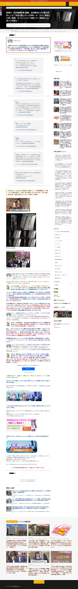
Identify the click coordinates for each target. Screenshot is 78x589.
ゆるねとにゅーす (59, 71)
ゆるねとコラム (58, 234)
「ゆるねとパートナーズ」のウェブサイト (19, 464)
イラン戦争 (31, 538)
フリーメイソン (9, 538)
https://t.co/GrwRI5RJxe (36, 86)
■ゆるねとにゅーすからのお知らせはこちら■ (39, 0)
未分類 (56, 262)
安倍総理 (30, 25)
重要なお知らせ (58, 278)
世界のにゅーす (58, 250)
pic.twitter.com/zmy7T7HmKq (22, 67)
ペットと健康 (57, 247)
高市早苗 (45, 538)
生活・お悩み (57, 268)
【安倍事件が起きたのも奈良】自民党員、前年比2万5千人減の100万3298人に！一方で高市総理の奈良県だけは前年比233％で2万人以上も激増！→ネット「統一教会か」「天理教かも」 (16, 544)
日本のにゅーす (15, 24)
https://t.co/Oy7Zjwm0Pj (21, 177)
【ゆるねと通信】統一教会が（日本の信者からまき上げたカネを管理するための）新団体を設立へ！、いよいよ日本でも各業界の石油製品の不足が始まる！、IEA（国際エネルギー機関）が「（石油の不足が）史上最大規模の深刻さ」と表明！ (61, 570)
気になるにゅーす (58, 265)
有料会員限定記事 (58, 259)
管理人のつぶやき (58, 271)
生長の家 (9, 26)
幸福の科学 (38, 25)
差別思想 (34, 25)
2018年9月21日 (28, 70)
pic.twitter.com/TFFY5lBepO (24, 112)
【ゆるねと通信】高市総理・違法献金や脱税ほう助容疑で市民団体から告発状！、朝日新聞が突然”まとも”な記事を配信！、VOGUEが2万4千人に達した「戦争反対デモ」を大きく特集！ (16, 569)
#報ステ (35, 65)
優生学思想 (18, 25)
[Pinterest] (1, 11)
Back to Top (39, 582)
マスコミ (14, 25)
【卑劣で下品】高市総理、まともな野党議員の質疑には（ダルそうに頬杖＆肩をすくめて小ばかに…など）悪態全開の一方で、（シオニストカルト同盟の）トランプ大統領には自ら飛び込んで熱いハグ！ (63, 195)
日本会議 (45, 25)
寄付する (28, 368)
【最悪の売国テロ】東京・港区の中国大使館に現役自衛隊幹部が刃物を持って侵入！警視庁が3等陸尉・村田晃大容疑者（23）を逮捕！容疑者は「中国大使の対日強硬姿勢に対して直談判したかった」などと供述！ (63, 204)
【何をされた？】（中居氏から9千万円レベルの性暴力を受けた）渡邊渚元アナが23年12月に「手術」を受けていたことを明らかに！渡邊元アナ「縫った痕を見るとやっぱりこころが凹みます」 (63, 158)
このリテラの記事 (15, 286)
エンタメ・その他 (58, 240)
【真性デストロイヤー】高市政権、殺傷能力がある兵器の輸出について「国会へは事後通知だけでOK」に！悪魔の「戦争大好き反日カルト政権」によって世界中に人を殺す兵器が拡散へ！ (38, 572)
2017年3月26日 (31, 180)
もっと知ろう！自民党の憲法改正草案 (62, 231)
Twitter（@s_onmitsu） (12, 268)
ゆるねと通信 (57, 237)
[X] (1, 9)
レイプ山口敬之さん (24, 346)
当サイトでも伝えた (15, 328)
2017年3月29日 (34, 164)
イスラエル (31, 565)
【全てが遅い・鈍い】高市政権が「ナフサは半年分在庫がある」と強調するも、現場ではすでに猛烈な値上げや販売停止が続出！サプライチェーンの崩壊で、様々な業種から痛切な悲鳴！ (38, 544)
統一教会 (13, 26)
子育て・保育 (57, 253)
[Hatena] (1, 15)
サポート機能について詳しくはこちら (15, 415)
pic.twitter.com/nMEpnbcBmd (32, 88)
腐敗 (39, 538)
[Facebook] (1, 7)
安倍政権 (27, 25)
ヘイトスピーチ (10, 25)
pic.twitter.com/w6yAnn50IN (21, 126)
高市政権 (41, 538)
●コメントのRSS (57, 296)
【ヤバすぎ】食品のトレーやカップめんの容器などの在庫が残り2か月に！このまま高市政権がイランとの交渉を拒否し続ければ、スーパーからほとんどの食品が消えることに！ (61, 544)
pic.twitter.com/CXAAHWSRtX (27, 143)
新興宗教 (41, 25)
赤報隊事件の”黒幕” (20, 313)
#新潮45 (29, 123)
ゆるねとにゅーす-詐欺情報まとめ (62, 303)
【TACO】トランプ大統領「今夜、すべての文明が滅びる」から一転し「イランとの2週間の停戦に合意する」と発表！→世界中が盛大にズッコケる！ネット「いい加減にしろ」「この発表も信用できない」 (66, 85)
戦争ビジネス (36, 538)
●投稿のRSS (56, 295)
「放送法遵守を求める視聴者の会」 (31, 322)
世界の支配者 (15, 538)
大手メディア (23, 25)
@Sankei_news (19, 88)
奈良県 (19, 538)
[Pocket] (1, 13)
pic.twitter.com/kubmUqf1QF (27, 161)
